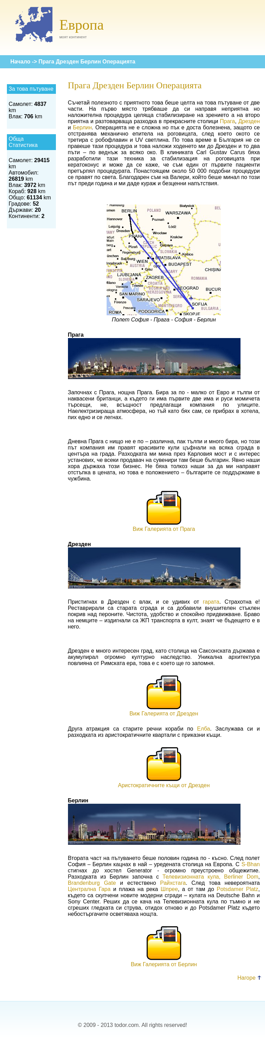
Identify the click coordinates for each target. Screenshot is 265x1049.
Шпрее (169, 889)
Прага (227, 121)
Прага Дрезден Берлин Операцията (87, 62)
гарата (211, 602)
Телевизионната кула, (191, 877)
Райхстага (173, 883)
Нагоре (249, 978)
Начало (20, 62)
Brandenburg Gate (92, 883)
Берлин (82, 127)
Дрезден (249, 121)
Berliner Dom (241, 877)
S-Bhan (251, 864)
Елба (203, 729)
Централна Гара (89, 889)
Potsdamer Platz (237, 889)
